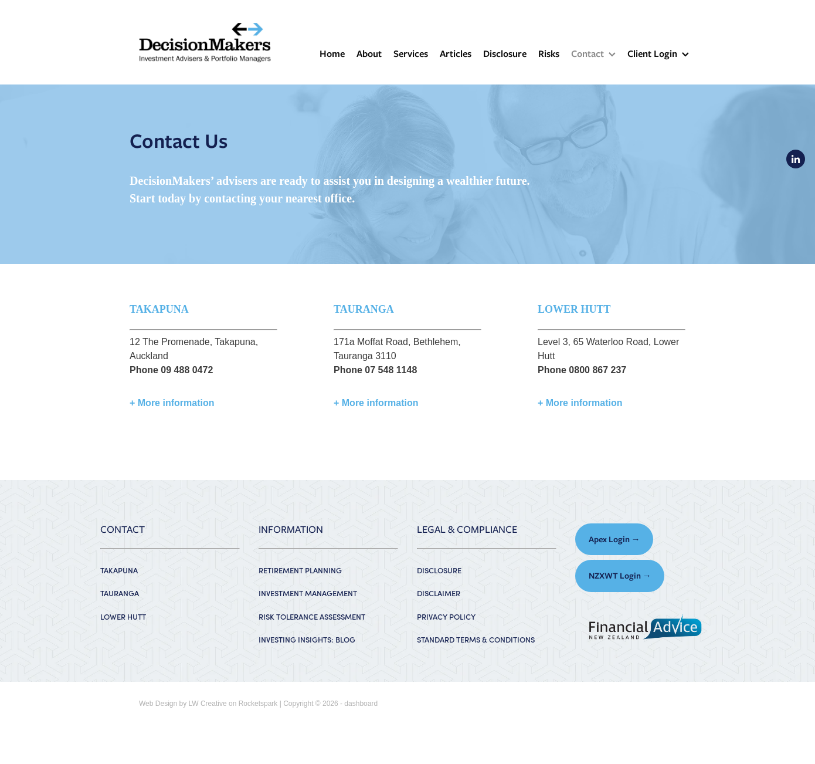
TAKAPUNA (119, 570)
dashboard (361, 703)
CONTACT (122, 529)
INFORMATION (291, 529)
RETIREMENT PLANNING (300, 570)
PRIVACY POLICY (446, 616)
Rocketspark (258, 703)
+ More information (172, 403)
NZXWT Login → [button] (620, 576)
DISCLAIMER (438, 593)
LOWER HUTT (123, 616)
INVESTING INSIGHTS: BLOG (307, 639)
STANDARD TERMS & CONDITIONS (476, 639)
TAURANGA (119, 593)
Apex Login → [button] (614, 539)
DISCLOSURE (439, 570)
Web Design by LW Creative (183, 703)
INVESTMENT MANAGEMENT (308, 593)
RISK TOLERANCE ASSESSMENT (312, 616)
